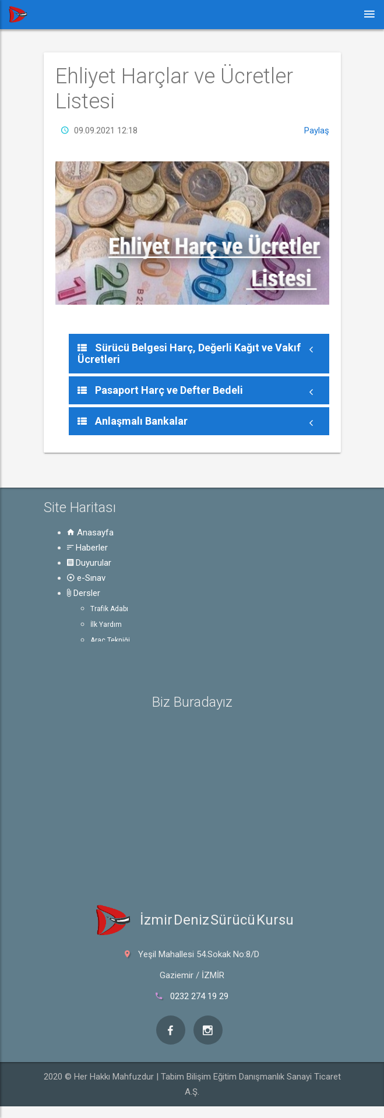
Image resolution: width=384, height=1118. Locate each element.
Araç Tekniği (110, 640)
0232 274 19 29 (199, 996)
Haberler (87, 547)
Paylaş (316, 130)
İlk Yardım (106, 624)
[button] (199, 353)
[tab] (199, 353)
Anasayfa (90, 532)
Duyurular (89, 563)
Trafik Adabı (109, 609)
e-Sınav (86, 578)
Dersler (83, 593)
